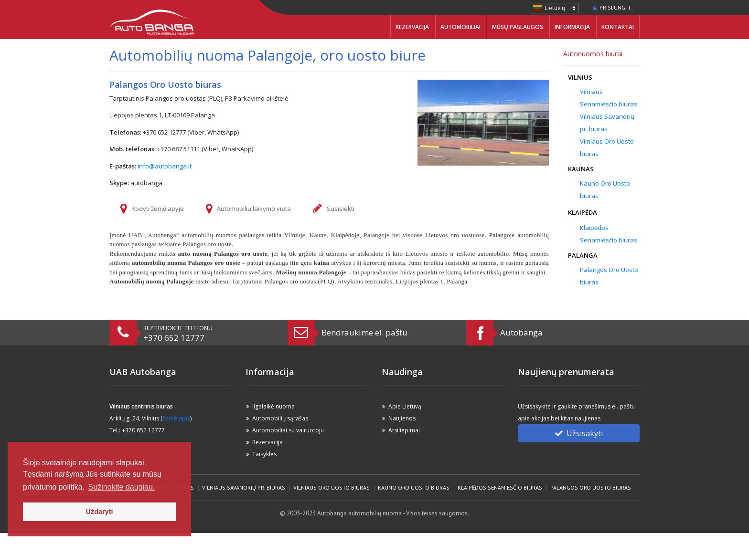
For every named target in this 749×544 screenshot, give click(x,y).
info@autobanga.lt (165, 166)
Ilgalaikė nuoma (273, 406)
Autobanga (521, 332)
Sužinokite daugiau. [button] (121, 487)
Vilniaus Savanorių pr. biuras (243, 487)
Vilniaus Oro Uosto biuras (331, 487)
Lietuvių (555, 8)
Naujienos (402, 418)
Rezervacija (412, 27)
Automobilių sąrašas (280, 418)
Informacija (572, 27)
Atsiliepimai (404, 430)
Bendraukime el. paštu (364, 332)
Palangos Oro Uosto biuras (590, 487)
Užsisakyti (579, 433)
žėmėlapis (176, 418)
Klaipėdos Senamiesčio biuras (500, 487)
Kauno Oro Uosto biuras (413, 487)
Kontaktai (617, 27)
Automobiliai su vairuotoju (288, 430)
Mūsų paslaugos (517, 27)
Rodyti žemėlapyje (157, 208)
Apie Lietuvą (404, 406)
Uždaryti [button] (99, 511)
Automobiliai (460, 27)
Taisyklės (264, 454)
